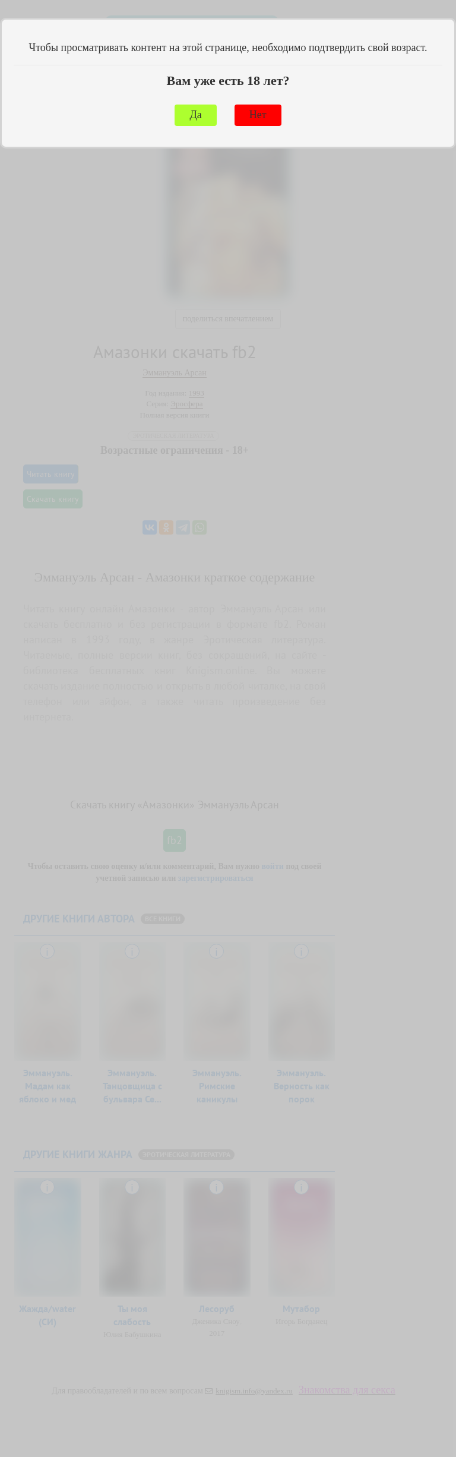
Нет (258, 115)
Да (195, 115)
